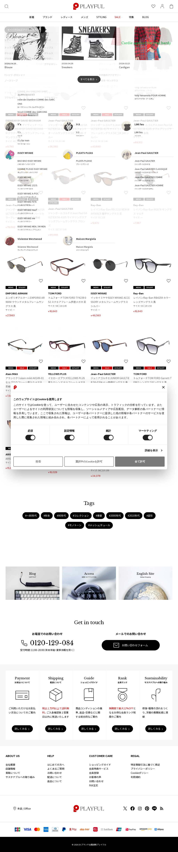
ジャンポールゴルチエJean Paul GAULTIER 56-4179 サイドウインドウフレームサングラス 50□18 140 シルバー (110, 131)
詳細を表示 (151, 450)
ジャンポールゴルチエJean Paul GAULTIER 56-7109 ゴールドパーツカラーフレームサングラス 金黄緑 (25, 213)
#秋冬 (47, 515)
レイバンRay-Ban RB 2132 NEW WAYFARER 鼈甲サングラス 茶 (110, 211)
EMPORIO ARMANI (16, 293)
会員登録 (94, 773)
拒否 (38, 461)
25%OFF (33, 368)
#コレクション (81, 515)
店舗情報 (10, 768)
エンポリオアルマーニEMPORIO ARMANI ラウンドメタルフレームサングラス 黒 (25, 302)
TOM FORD (55, 293)
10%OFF (149, 114)
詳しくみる (21, 728)
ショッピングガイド (100, 764)
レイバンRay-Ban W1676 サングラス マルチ (152, 211)
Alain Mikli (12, 374)
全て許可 (140, 461)
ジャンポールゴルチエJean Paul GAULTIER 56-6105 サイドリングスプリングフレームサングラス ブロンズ (67, 219)
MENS (10, 114)
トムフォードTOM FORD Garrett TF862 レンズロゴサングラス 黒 (152, 380)
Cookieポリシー (140, 773)
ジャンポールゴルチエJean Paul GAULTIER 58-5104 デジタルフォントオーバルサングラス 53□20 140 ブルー (67, 131)
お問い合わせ (54, 773)
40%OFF (76, 199)
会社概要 (10, 764)
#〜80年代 (31, 515)
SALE (22, 114)
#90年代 (61, 515)
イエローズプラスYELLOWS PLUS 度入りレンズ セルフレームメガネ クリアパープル (66, 382)
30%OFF (75, 368)
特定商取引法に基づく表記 (145, 764)
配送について (54, 777)
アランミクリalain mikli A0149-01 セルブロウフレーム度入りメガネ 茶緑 (25, 382)
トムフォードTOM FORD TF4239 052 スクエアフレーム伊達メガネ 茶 (67, 300)
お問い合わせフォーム (131, 645)
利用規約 (135, 777)
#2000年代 (115, 515)
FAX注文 (93, 785)
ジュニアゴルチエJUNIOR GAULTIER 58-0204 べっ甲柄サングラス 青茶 (110, 382)
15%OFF (149, 199)
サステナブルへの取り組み (20, 777)
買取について (13, 773)
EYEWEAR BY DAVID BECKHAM (23, 120)
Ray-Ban (96, 205)
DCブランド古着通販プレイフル (92, 844)
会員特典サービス (98, 768)
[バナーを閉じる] (163, 387)
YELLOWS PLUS (57, 374)
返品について (54, 781)
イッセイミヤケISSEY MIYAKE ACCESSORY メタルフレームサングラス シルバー (110, 302)
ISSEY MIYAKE (99, 293)
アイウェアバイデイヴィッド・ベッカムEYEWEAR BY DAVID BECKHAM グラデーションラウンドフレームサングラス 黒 (25, 131)
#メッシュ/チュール (99, 525)
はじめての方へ (55, 764)
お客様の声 (95, 777)
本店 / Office (22, 808)
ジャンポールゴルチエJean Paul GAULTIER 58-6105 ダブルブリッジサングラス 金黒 (152, 129)
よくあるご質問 (55, 768)
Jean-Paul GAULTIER (60, 120)
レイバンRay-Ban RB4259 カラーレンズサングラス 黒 (152, 300)
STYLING (33, 199)
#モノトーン (74, 525)
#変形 (150, 515)
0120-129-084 (47, 643)
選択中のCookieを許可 (88, 461)
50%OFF (33, 114)
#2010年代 (134, 515)
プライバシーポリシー (143, 768)
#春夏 (99, 515)
